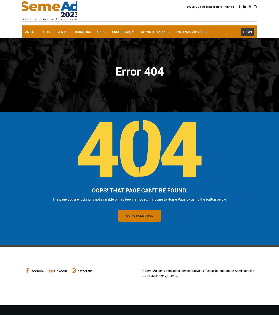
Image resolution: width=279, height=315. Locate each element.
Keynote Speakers (156, 32)
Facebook (35, 271)
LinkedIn (58, 271)
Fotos (45, 32)
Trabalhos (82, 32)
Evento (62, 32)
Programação (124, 32)
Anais (29, 32)
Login (247, 32)
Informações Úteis (192, 32)
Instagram (82, 271)
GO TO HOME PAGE (139, 216)
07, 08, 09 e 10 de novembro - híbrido (210, 6)
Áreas (101, 32)
